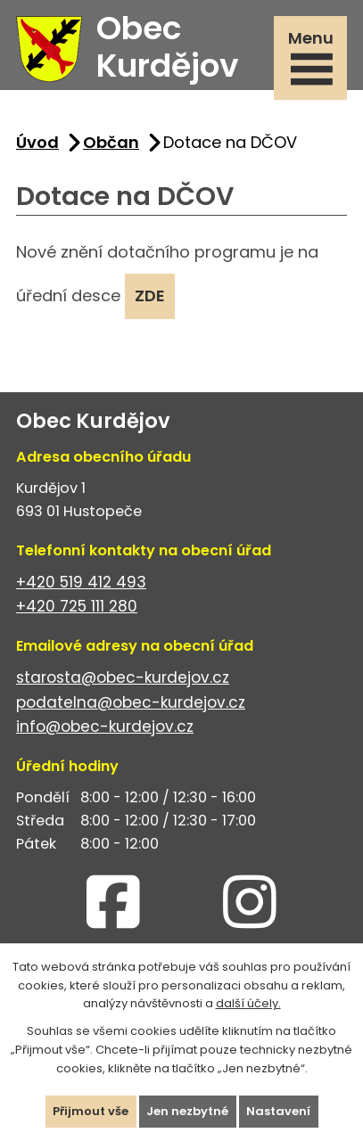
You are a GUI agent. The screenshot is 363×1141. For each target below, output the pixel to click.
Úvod (37, 142)
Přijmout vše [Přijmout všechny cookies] (90, 1111)
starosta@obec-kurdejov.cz (122, 677)
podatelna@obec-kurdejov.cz (130, 702)
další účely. (248, 1003)
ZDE (150, 295)
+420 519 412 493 (81, 582)
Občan (111, 142)
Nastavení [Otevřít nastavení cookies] (278, 1111)
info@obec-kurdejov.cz (105, 726)
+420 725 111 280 (76, 606)
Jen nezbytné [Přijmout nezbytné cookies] (187, 1111)
